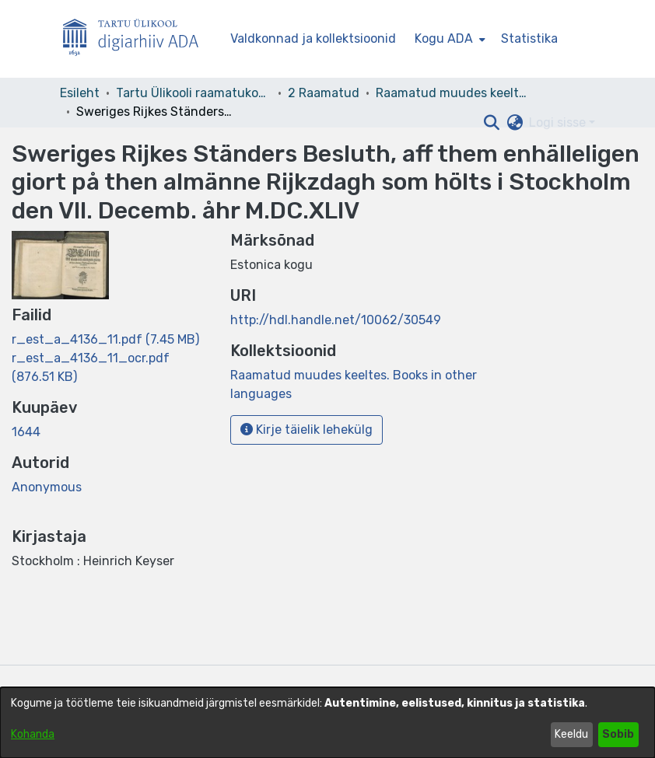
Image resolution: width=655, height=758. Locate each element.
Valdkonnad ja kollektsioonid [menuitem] (313, 38)
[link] (105, 339)
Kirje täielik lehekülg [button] (306, 429)
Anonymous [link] (47, 487)
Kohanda (32, 734)
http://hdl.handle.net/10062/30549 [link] (335, 320)
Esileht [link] (80, 93)
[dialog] (327, 722)
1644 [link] (26, 431)
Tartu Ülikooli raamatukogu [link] (193, 93)
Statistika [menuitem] (529, 38)
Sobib (618, 734)
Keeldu (571, 734)
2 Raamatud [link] (323, 93)
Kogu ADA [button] (444, 38)
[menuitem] (448, 39)
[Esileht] (137, 39)
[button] (491, 123)
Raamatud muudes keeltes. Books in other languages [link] (453, 93)
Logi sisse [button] (559, 122)
